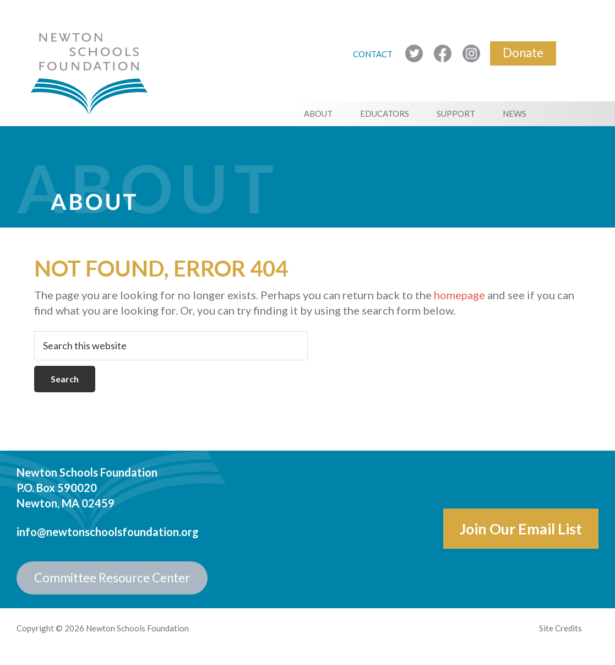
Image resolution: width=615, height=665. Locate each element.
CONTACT (373, 54)
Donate (523, 52)
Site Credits (560, 628)
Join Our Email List (521, 529)
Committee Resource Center (112, 577)
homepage (459, 294)
